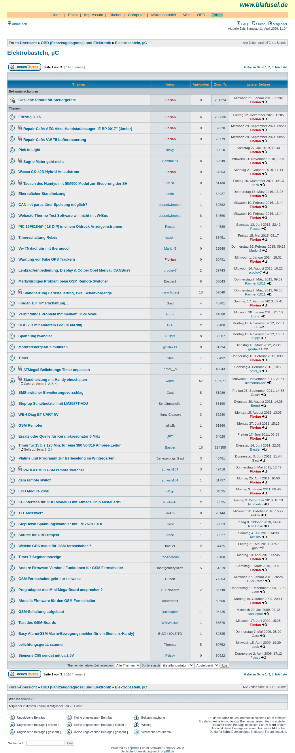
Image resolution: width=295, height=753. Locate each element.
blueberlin (170, 502)
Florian (170, 100)
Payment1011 (255, 283)
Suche (259, 24)
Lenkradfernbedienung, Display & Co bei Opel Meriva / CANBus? (74, 270)
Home (56, 15)
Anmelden (17, 24)
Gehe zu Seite (254, 67)
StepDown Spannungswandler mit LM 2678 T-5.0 (60, 524)
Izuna (170, 314)
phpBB (132, 748)
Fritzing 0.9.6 (29, 117)
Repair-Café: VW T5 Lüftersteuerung (54, 140)
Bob (170, 325)
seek (255, 646)
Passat (170, 226)
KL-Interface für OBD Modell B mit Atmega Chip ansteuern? (69, 502)
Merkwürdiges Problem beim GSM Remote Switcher (63, 281)
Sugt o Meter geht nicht (43, 162)
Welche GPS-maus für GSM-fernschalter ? (54, 546)
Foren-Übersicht (23, 43)
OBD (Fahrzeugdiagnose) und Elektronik (76, 43)
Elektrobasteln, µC (131, 43)
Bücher (115, 15)
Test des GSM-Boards (37, 623)
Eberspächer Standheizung (41, 194)
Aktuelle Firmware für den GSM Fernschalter (56, 601)
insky (170, 150)
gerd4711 (170, 347)
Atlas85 (255, 537)
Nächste (281, 67)
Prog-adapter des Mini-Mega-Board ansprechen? (60, 590)
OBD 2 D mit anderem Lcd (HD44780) (50, 325)
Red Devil (255, 526)
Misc (186, 15)
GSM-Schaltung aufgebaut (41, 612)
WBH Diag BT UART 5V (38, 415)
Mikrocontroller (163, 15)
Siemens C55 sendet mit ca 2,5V (46, 656)
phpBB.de (167, 751)
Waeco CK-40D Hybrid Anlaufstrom (48, 172)
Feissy (170, 655)
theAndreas (170, 557)
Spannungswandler (35, 336)
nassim (170, 237)
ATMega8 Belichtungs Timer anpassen (56, 370)
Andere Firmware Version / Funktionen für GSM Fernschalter (70, 568)
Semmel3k (170, 161)
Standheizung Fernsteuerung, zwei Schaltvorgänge (67, 293)
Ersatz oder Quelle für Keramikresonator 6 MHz (59, 436)
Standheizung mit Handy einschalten (55, 380)
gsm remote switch (35, 480)
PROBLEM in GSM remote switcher (53, 470)
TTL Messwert (30, 513)
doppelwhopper (170, 204)
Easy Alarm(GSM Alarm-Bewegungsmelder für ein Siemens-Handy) (76, 634)
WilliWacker (170, 622)
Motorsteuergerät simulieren (43, 347)
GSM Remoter (30, 425)
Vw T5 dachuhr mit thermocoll (44, 248)
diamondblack (255, 383)
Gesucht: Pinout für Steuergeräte (47, 100)
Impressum (93, 15)
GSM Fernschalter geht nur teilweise (50, 579)
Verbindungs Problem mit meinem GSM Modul (58, 314)
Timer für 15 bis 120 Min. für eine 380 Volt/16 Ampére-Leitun (70, 445)
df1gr (170, 491)
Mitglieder (277, 24)
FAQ (242, 24)
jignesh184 (170, 469)
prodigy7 (170, 270)
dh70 (170, 183)
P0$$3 (170, 336)
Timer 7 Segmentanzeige (39, 557)
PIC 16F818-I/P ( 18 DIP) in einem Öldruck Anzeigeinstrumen (70, 227)
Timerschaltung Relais (37, 238)
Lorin (170, 193)
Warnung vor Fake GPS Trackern (46, 259)
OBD (201, 15)
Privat (73, 15)
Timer (23, 358)
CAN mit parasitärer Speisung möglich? (52, 205)
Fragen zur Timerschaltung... (43, 303)
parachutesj (170, 292)
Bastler (170, 447)
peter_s (255, 371)
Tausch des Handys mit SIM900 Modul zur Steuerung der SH (75, 184)
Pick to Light (29, 150)
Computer (136, 15)
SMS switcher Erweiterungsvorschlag (51, 393)
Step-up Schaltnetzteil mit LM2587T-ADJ (53, 404)
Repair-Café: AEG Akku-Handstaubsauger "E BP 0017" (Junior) (77, 129)
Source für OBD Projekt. (39, 535)
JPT (170, 436)
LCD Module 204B (34, 491)
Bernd (255, 405)
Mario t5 (170, 248)
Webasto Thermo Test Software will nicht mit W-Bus (63, 216)
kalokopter (170, 611)
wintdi (170, 381)
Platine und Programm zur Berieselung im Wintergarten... (68, 458)
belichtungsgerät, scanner (41, 645)
